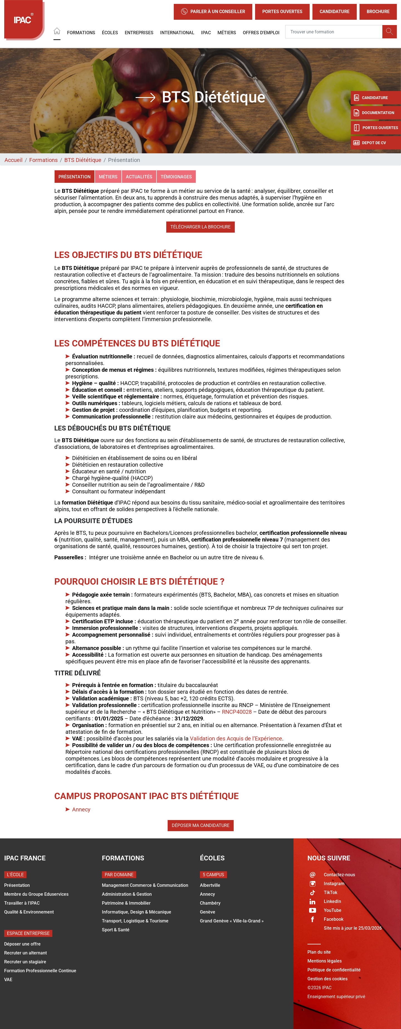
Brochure (378, 11)
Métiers (226, 32)
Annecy (81, 809)
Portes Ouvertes (282, 11)
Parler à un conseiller (213, 12)
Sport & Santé (115, 929)
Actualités (139, 176)
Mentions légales (324, 961)
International (177, 32)
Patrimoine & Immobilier (126, 903)
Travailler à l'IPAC (22, 903)
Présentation (74, 176)
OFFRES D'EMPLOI (261, 32)
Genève (207, 912)
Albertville (210, 885)
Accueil (13, 160)
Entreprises (139, 32)
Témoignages (176, 176)
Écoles (110, 32)
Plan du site (319, 952)
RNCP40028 (237, 711)
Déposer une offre (22, 944)
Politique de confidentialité (334, 970)
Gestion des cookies (327, 978)
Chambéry (210, 903)
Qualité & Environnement (29, 912)
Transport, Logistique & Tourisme (135, 921)
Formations (81, 32)
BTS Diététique (82, 160)
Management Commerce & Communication (145, 885)
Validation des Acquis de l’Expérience (236, 738)
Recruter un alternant (25, 953)
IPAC (206, 32)
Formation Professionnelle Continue (40, 970)
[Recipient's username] (334, 32)
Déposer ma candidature (200, 825)
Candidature (334, 11)
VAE (8, 979)
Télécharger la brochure (200, 227)
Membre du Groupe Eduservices (36, 894)
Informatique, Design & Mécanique (136, 912)
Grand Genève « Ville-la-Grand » (232, 921)
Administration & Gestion (127, 894)
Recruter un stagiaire (25, 961)
